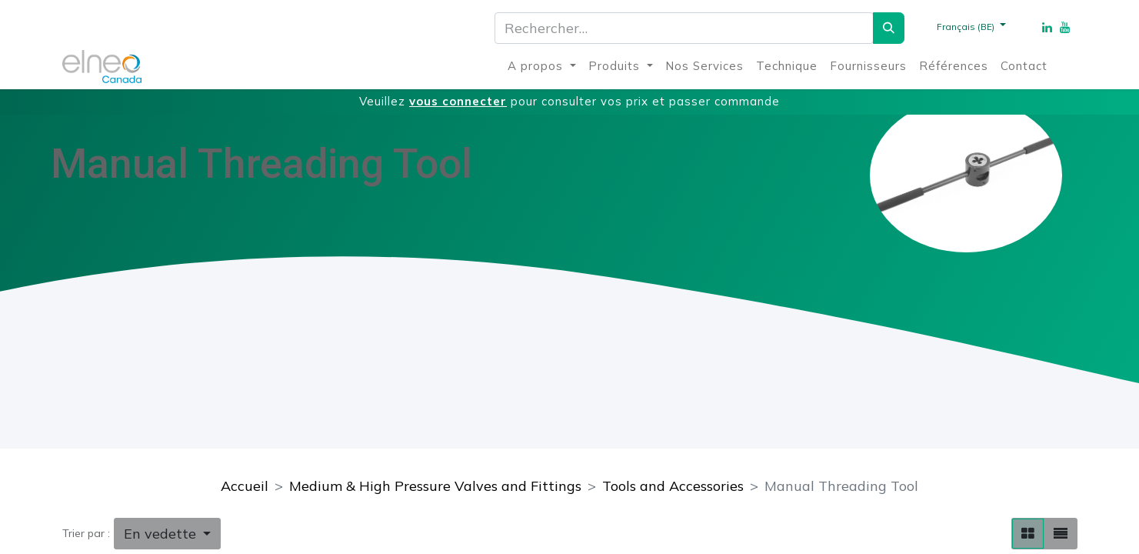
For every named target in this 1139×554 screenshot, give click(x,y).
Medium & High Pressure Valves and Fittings (435, 486)
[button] (167, 533)
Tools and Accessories (673, 486)
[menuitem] (541, 67)
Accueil (244, 486)
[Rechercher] (888, 28)
